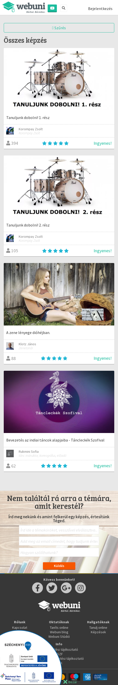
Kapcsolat (19, 627)
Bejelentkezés (100, 8)
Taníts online (59, 627)
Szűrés (59, 27)
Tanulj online (98, 627)
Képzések (98, 632)
